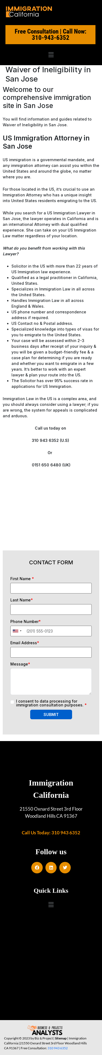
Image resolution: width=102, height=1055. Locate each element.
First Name (22, 579)
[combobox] (17, 631)
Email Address (24, 643)
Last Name (21, 600)
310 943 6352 (58, 1048)
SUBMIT (51, 714)
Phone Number (25, 622)
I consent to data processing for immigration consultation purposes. (51, 703)
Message (20, 664)
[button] (50, 55)
